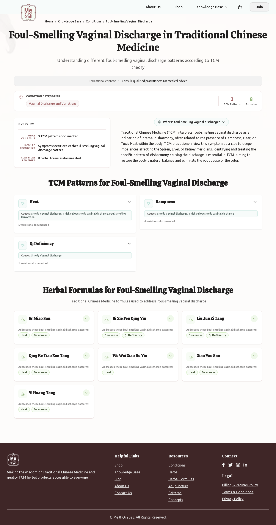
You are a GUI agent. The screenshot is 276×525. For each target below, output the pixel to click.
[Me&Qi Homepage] (28, 12)
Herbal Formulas (181, 479)
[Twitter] (230, 465)
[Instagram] (238, 465)
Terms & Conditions (237, 492)
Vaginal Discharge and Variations (52, 103)
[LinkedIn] (245, 465)
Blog (118, 479)
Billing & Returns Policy (240, 485)
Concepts (175, 500)
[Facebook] (223, 465)
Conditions (177, 465)
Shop (178, 7)
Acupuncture (178, 486)
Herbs (172, 472)
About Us (153, 7)
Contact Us (123, 493)
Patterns (175, 493)
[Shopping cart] (240, 7)
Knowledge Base (127, 472)
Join (259, 7)
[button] (129, 201)
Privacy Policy (232, 499)
